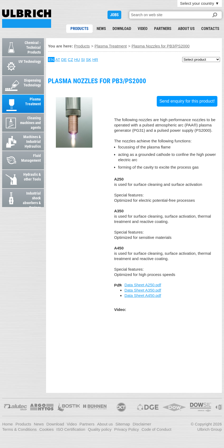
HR (95, 59)
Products (79, 28)
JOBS (114, 14)
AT (57, 59)
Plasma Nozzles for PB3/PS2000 (26, 19)
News (101, 28)
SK (88, 59)
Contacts (210, 28)
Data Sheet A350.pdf (142, 290)
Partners (162, 28)
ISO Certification (70, 429)
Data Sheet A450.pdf (142, 295)
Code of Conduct (157, 429)
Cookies (46, 429)
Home (7, 424)
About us (186, 28)
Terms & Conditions (19, 429)
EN (51, 59)
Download (122, 28)
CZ (70, 59)
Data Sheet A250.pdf (142, 285)
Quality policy (99, 429)
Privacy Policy (126, 429)
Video (142, 28)
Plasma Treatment (111, 46)
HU (77, 59)
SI (83, 59)
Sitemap (122, 424)
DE (64, 59)
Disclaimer (142, 424)
